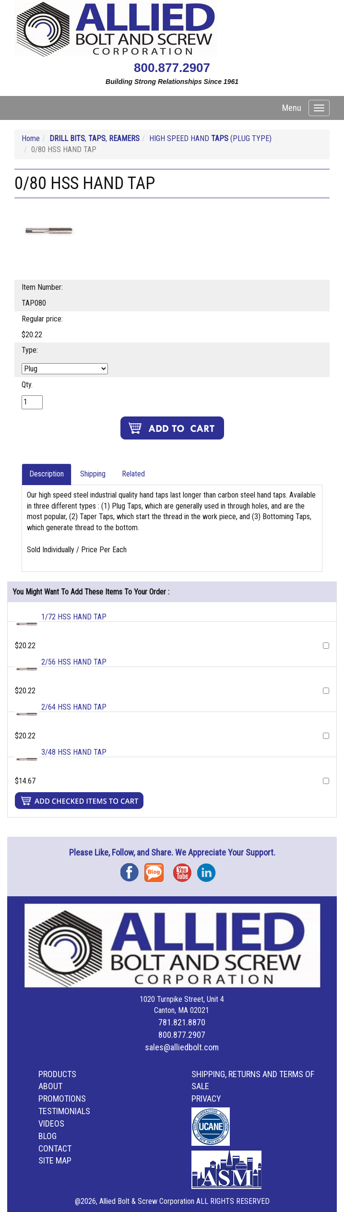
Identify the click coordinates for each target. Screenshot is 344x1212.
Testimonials (64, 1111)
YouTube (185, 869)
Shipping (93, 473)
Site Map (54, 1160)
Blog (156, 869)
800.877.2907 (172, 67)
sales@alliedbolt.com (182, 1047)
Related (133, 473)
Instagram (209, 869)
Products (57, 1074)
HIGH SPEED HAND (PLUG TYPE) (210, 138)
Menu (291, 108)
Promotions (62, 1098)
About (50, 1086)
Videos (51, 1123)
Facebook (132, 869)
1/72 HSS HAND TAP (74, 616)
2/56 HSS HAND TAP (74, 661)
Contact (54, 1148)
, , (94, 138)
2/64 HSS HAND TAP (74, 707)
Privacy (206, 1098)
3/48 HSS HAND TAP (74, 752)
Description (46, 473)
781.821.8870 (181, 1022)
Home (31, 138)
